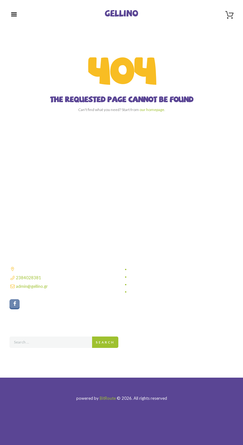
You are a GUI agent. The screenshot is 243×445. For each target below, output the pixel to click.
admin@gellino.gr (32, 286)
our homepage (152, 109)
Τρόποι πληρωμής (146, 284)
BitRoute (108, 398)
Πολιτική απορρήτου (148, 269)
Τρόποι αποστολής (147, 277)
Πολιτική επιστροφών (149, 291)
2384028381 (28, 277)
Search (105, 342)
